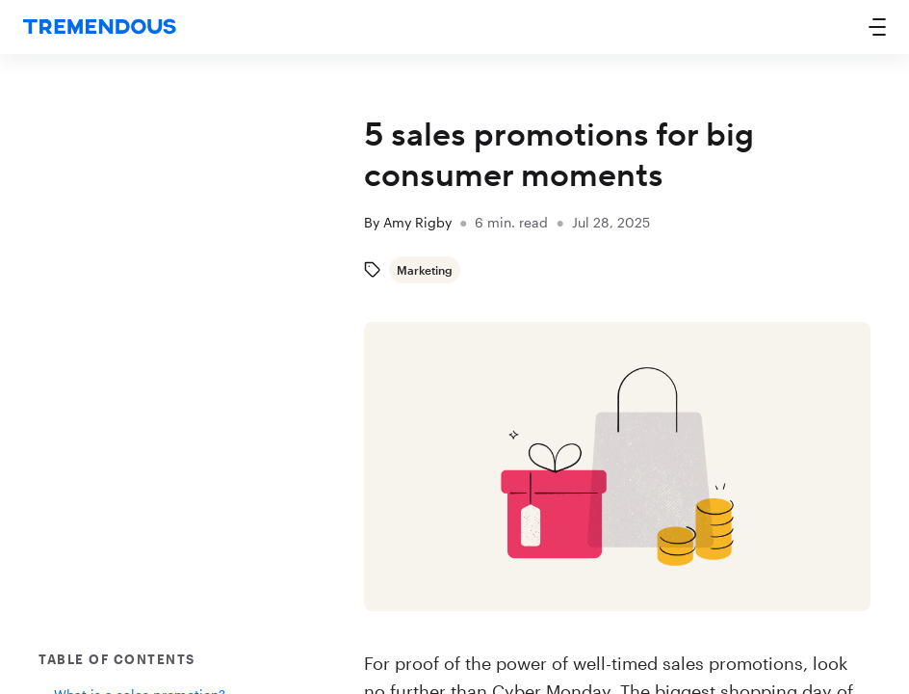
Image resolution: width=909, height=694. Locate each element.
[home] (99, 27)
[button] (877, 27)
